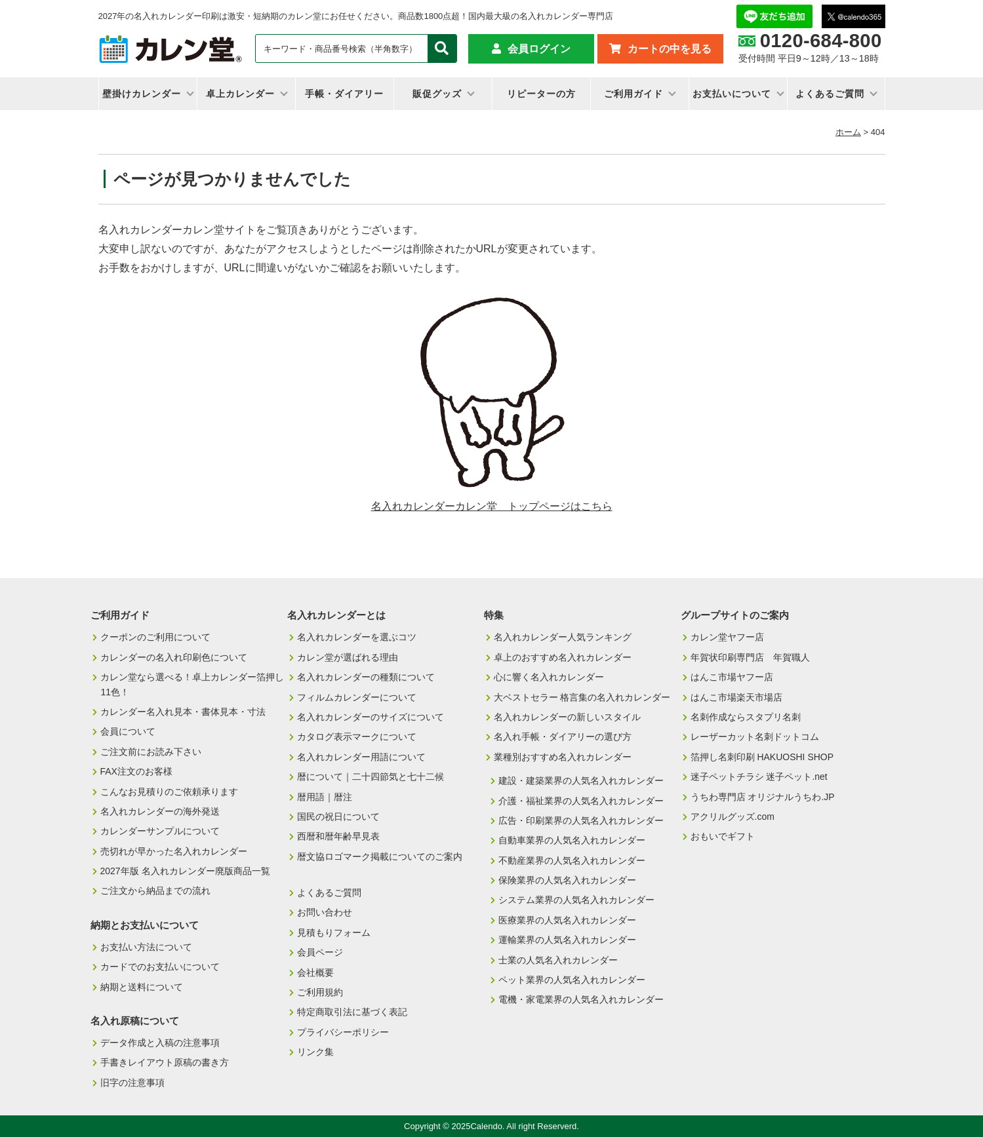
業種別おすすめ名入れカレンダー (563, 757)
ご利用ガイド (633, 93)
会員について (127, 731)
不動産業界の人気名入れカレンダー (571, 860)
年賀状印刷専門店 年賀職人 (750, 657)
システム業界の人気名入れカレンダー (576, 900)
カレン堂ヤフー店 (727, 637)
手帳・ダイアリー (344, 93)
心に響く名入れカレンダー (549, 677)
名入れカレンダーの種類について (366, 677)
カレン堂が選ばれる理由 (347, 657)
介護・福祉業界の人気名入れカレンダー (581, 801)
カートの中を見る (670, 48)
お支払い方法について (146, 947)
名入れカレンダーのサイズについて (370, 717)
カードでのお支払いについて (160, 966)
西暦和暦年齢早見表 (338, 836)
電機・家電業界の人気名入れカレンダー (581, 999)
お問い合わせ (324, 912)
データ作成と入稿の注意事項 (160, 1042)
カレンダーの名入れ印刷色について (173, 657)
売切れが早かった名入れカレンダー (173, 851)
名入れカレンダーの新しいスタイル (567, 717)
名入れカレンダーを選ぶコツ (356, 637)
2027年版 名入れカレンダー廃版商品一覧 (185, 871)
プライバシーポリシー (343, 1032)
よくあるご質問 (829, 93)
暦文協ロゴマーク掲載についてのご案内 (379, 856)
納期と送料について (141, 987)
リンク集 (315, 1052)
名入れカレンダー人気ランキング (563, 637)
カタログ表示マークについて (356, 736)
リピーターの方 (541, 93)
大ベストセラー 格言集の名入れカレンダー (582, 697)
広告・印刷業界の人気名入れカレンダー (581, 820)
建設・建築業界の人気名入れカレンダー (581, 780)
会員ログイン (539, 48)
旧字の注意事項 (132, 1082)
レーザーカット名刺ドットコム (755, 736)
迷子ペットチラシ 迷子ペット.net (759, 776)
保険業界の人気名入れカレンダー (567, 880)
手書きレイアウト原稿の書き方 (164, 1062)
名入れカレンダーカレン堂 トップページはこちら (491, 506)
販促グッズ (437, 93)
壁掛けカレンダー (141, 93)
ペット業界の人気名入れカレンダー (571, 979)
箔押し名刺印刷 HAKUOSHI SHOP (762, 757)
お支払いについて (731, 93)
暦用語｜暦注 (324, 797)
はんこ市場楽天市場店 (736, 697)
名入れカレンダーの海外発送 (160, 811)
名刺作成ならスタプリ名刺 (746, 717)
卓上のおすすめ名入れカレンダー (563, 657)
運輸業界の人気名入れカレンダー (567, 940)
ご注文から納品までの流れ (155, 890)
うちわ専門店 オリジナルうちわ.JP (763, 797)
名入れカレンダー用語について (361, 757)
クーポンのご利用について (155, 637)
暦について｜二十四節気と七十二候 (370, 776)
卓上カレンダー (240, 93)
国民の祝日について (338, 816)
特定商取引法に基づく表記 (352, 1012)
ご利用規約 (320, 992)
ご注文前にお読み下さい (150, 751)
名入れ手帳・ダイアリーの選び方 (563, 736)
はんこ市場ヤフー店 (732, 677)
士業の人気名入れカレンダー (558, 960)
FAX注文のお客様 (136, 771)
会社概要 (315, 972)
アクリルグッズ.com (732, 816)
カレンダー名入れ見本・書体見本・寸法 (183, 711)
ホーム (848, 132)
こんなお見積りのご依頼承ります (169, 791)
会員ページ (320, 952)
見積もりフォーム (334, 932)
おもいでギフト (723, 836)
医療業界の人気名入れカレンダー (567, 920)
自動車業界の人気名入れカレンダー (571, 840)
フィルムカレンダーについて (356, 697)
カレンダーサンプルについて (160, 831)
